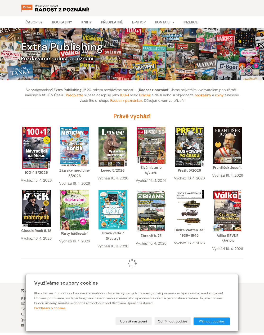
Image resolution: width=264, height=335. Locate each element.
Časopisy (34, 22)
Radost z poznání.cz (126, 100)
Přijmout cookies (211, 321)
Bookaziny (62, 22)
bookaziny (203, 95)
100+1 (124, 95)
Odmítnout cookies (172, 321)
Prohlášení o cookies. (50, 308)
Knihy (86, 22)
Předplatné (112, 22)
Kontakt (164, 22)
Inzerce (190, 22)
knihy (219, 95)
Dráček (145, 95)
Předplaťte (74, 95)
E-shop (139, 22)
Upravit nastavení (133, 321)
